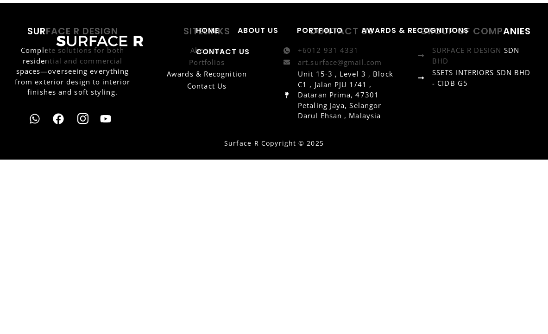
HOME (207, 30)
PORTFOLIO (320, 30)
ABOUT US (258, 30)
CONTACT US (223, 51)
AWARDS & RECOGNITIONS (415, 30)
